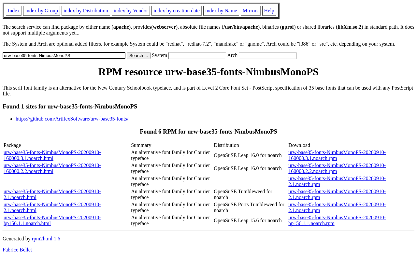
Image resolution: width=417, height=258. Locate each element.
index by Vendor (131, 10)
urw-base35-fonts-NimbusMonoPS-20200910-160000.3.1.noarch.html (52, 155)
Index (14, 10)
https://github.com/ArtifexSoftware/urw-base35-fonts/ (72, 119)
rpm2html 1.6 (46, 238)
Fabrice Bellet (17, 249)
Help (269, 10)
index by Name (221, 10)
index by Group (41, 10)
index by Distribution (86, 10)
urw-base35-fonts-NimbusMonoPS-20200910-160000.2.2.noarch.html (52, 168)
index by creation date (176, 10)
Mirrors (251, 10)
